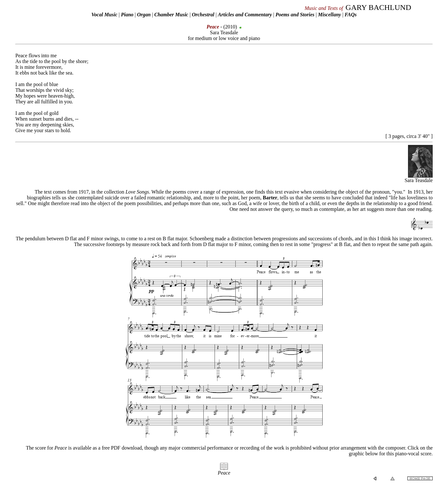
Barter (270, 197)
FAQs (351, 14)
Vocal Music (104, 14)
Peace (224, 472)
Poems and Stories (294, 14)
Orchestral (204, 14)
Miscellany (329, 14)
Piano (127, 14)
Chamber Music (171, 14)
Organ (144, 14)
